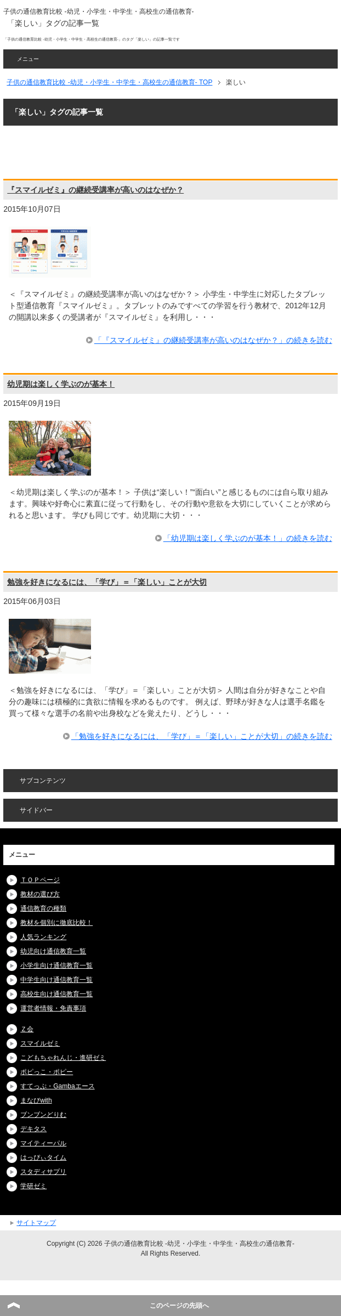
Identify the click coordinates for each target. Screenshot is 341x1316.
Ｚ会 (26, 1029)
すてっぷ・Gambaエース (57, 1086)
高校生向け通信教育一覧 (56, 994)
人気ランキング (43, 937)
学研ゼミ (33, 1186)
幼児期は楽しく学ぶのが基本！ (61, 384)
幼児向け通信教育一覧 (53, 951)
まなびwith (36, 1100)
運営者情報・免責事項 (53, 1008)
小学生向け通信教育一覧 (56, 965)
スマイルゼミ (40, 1043)
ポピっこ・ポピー (46, 1072)
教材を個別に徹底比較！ (56, 923)
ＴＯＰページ (40, 880)
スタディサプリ (43, 1172)
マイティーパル (43, 1143)
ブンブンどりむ (43, 1115)
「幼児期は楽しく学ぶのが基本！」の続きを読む (247, 538)
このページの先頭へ (179, 1305)
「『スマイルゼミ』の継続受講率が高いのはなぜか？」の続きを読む (213, 340)
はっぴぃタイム (43, 1157)
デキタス (33, 1129)
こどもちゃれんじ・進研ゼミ (63, 1057)
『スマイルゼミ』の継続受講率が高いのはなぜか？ (95, 189)
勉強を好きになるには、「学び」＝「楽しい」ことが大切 (107, 582)
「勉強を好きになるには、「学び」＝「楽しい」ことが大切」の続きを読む (201, 736)
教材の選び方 (40, 894)
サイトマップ (36, 1223)
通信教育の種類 (43, 908)
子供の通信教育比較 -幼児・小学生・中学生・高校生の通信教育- (98, 11)
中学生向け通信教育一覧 (56, 980)
